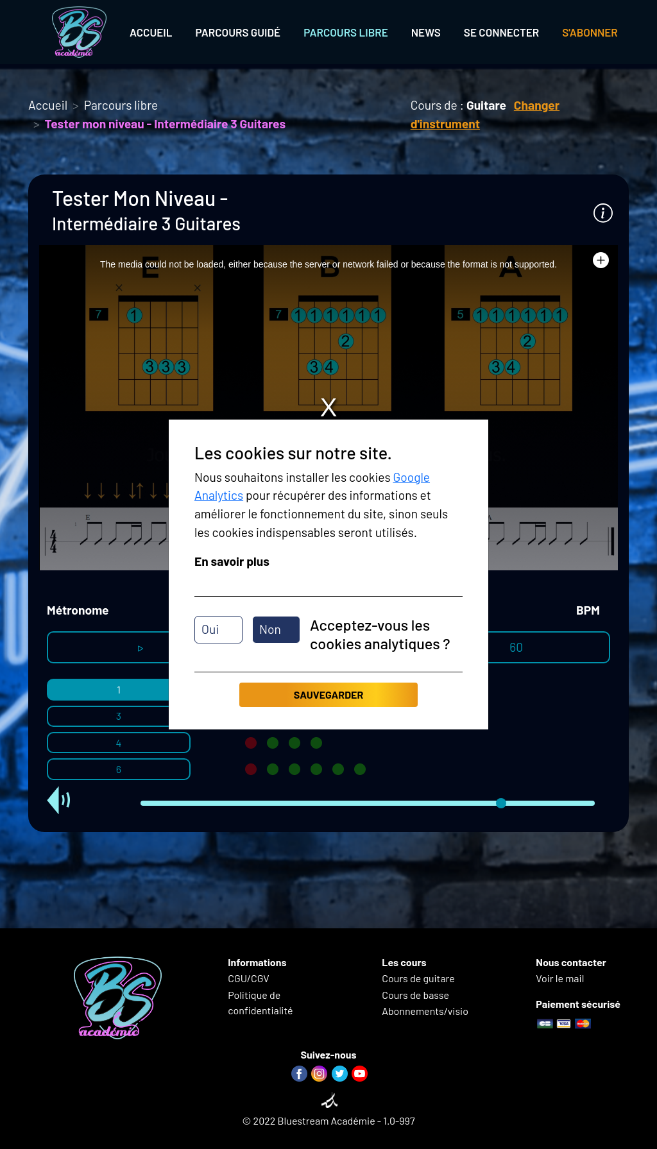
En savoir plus (231, 561)
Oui (210, 629)
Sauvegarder (328, 694)
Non (270, 629)
